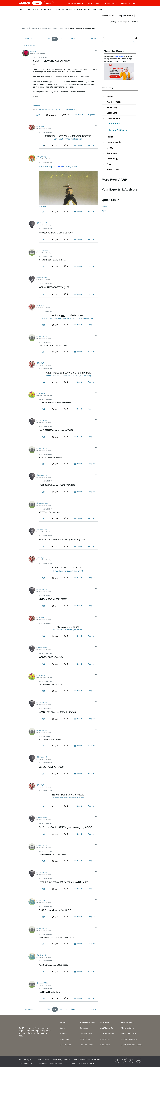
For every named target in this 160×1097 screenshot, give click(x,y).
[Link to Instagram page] (131, 1060)
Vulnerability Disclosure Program (50, 1063)
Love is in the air (44, 109)
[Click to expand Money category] (104, 147)
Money (110, 147)
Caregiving (112, 112)
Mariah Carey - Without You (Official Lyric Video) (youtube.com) (68, 318)
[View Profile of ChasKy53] (40, 126)
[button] (137, 15)
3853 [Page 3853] (73, 38)
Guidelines (121, 21)
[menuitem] (21, 10)
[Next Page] (93, 38)
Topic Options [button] (30, 45)
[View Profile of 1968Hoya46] (41, 900)
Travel (110, 164)
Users (104, 41)
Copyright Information (26, 1063)
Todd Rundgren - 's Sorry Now (58, 166)
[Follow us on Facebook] (117, 1060)
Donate (62, 1028)
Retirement (112, 153)
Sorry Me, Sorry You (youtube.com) (68, 139)
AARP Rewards (114, 101)
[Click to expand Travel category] (104, 164)
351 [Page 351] (48, 38)
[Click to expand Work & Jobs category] (104, 169)
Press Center (105, 1044)
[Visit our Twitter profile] (124, 1060)
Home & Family (114, 142)
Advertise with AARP (87, 1022)
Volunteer (63, 1033)
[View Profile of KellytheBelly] (41, 156)
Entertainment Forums (49, 28)
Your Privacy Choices (86, 1063)
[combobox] (120, 37)
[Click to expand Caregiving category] (104, 112)
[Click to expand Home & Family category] (104, 142)
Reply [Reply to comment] (90, 145)
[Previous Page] (29, 38)
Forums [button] (133, 21)
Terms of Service (43, 1059)
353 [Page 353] (61, 38)
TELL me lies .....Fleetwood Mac (63, 109)
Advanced (135, 41)
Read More (37, 105)
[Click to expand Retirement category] (104, 153)
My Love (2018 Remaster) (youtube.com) (68, 629)
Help (127, 21)
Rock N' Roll (63, 28)
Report (80, 114)
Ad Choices (70, 1063)
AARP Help (112, 107)
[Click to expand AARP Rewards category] (104, 101)
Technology (112, 158)
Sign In (104, 210)
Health (110, 136)
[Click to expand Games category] (104, 96)
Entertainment (113, 118)
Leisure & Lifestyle (118, 130)
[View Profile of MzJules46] (40, 393)
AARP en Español (108, 15)
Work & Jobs (113, 169)
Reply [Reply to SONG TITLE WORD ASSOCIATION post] (90, 114)
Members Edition (107, 3)
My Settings (112, 21)
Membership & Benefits (90, 3)
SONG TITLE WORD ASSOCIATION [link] (82, 28)
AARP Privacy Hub (25, 1059)
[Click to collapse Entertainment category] (104, 118)
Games (110, 96)
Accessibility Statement (61, 1059)
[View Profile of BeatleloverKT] (41, 222)
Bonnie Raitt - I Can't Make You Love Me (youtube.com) (68, 375)
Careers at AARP (86, 1033)
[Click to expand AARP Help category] (104, 107)
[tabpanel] (120, 15)
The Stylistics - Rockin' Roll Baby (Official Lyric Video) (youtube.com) (68, 797)
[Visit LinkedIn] (138, 1060)
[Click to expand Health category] (104, 136)
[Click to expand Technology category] (104, 158)
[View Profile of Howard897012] (42, 250)
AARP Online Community (30, 28)
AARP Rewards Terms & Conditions (87, 1059)
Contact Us (84, 1028)
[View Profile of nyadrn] (33, 51)
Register (104, 206)
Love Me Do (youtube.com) (68, 570)
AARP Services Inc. (87, 1039)
